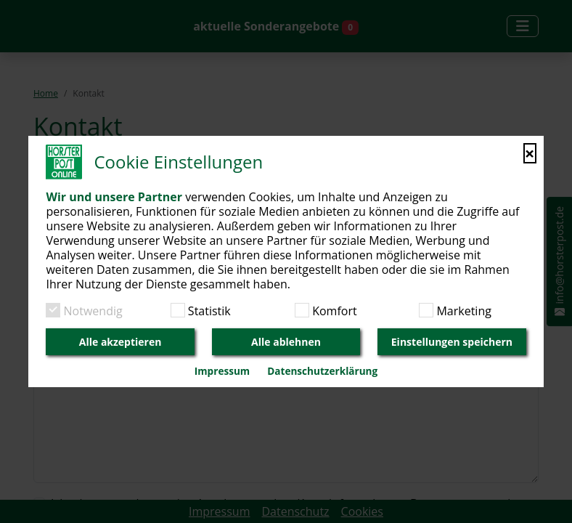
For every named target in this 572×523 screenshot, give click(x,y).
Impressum (222, 371)
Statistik (208, 311)
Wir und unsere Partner (114, 197)
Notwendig (91, 311)
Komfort (333, 311)
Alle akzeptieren (120, 342)
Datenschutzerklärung (322, 371)
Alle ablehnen (286, 342)
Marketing (462, 311)
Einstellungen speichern (451, 342)
